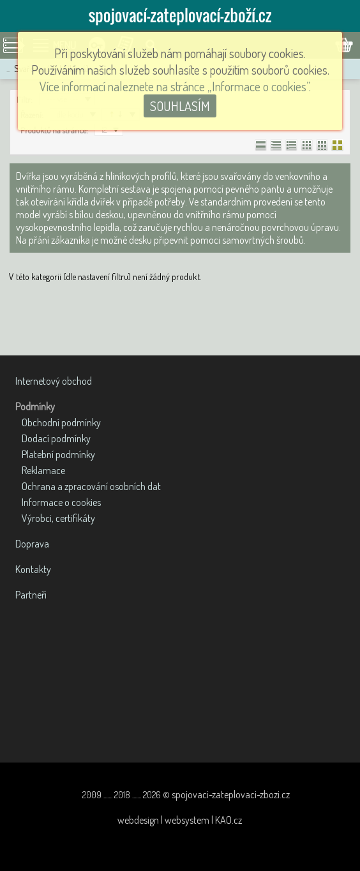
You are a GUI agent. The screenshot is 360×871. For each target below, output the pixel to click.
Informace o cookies (61, 502)
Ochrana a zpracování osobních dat (91, 486)
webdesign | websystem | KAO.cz (179, 820)
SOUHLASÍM (180, 106)
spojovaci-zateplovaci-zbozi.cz (231, 794)
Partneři (31, 594)
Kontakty (33, 569)
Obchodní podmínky (61, 422)
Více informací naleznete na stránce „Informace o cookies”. (175, 86)
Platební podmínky (58, 454)
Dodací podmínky (56, 438)
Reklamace (43, 470)
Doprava (32, 543)
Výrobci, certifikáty (58, 518)
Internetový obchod (53, 381)
